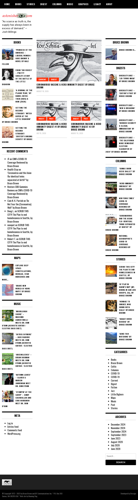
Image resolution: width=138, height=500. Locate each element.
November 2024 (118, 428)
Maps (113, 397)
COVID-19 (115, 373)
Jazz (113, 391)
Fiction (114, 387)
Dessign (133, 493)
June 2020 (115, 449)
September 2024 (118, 431)
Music (70, 4)
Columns (57, 4)
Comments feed (14, 430)
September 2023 (118, 435)
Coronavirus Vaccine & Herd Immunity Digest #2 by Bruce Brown (86, 126)
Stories (31, 4)
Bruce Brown (116, 363)
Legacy (97, 4)
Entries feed (12, 426)
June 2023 (115, 438)
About (109, 4)
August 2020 (117, 442)
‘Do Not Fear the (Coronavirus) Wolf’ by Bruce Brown (19, 204)
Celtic (113, 366)
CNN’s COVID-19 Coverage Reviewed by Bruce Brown (17, 162)
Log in (10, 423)
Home (7, 4)
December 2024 (118, 424)
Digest (43, 4)
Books (18, 4)
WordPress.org (14, 433)
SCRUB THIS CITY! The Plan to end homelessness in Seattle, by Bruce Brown (19, 216)
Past (86, 118)
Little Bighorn (117, 394)
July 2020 (115, 445)
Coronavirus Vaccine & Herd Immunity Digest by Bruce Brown (66, 86)
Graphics (83, 4)
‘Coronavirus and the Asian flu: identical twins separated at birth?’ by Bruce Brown (19, 178)
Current (42, 79)
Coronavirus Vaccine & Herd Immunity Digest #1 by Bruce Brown (52, 126)
